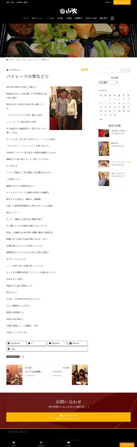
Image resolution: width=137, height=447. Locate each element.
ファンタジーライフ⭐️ (120, 162)
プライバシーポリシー (17, 431)
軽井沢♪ (115, 143)
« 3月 (100, 119)
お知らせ (108, 2)
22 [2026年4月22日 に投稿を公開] (110, 111)
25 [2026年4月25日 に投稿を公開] (124, 111)
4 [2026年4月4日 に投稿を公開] (123, 99)
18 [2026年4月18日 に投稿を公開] (124, 107)
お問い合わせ (122, 2)
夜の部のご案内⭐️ (119, 130)
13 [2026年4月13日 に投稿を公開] (101, 107)
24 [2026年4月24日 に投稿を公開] (119, 111)
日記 (84, 69)
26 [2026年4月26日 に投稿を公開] (128, 111)
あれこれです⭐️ (118, 173)
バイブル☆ (57, 371)
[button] (68, 417)
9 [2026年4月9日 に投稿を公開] (114, 103)
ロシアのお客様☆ (33, 371)
